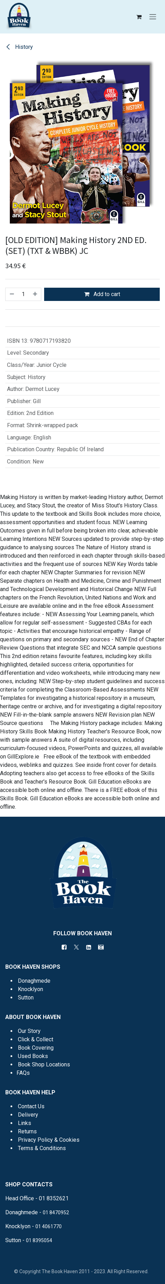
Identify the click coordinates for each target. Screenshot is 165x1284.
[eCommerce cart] (139, 17)
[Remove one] (12, 294)
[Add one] (35, 294)
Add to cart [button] (102, 294)
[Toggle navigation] (153, 17)
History (19, 47)
